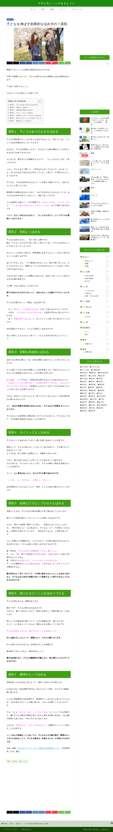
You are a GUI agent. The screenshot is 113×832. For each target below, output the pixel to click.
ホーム (33, 9)
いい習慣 (96, 301)
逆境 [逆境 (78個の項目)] (92, 411)
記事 (97, 266)
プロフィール (77, 9)
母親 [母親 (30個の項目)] (84, 396)
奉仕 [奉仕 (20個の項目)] (84, 381)
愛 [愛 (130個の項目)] (92, 387)
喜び (10, 761)
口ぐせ (97, 317)
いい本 (96, 286)
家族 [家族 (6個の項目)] (92, 381)
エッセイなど (97, 291)
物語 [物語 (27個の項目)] (92, 396)
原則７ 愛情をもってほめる (20, 121)
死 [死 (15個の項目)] (100, 393)
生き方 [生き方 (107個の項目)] (102, 396)
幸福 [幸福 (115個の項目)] (93, 384)
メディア (62, 9)
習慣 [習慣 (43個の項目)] (92, 402)
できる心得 (97, 276)
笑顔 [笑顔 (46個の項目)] (84, 402)
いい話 (96, 322)
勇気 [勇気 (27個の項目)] (84, 375)
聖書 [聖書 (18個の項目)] (84, 405)
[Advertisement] (39, 786)
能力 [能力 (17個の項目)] (92, 405)
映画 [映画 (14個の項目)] (84, 393)
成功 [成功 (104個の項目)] (84, 390)
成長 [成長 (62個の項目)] (93, 390)
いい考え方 (96, 307)
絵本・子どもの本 (97, 296)
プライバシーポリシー (11, 829)
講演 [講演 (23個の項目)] (84, 411)
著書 (52, 9)
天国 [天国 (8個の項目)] (100, 378)
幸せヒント (97, 261)
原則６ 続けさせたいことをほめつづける (25, 118)
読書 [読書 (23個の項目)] (100, 408)
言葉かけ (10, 19)
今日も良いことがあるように (56, 3)
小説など (97, 293)
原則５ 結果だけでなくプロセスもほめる (25, 115)
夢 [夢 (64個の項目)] (92, 378)
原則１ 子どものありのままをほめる (24, 105)
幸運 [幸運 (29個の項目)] (101, 384)
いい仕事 (96, 271)
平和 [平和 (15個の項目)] (84, 384)
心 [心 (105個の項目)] (84, 387)
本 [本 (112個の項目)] (92, 393)
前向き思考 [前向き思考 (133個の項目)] (103, 372)
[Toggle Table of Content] (38, 101)
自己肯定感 (24, 761)
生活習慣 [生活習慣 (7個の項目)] (85, 399)
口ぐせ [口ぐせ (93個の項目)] (93, 375)
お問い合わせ (26, 829)
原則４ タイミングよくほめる (21, 113)
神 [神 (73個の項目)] (102, 399)
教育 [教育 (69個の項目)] (101, 390)
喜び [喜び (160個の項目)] (84, 378)
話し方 (97, 281)
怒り (97, 334)
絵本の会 (97, 352)
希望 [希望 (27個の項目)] (100, 381)
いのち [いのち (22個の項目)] (85, 367)
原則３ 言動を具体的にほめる (21, 110)
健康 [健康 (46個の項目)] (93, 372)
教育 (16, 761)
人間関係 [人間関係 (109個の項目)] (96, 369)
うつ (97, 332)
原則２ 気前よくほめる (19, 107)
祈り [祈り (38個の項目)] (94, 399)
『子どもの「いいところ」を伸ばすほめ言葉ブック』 (38, 748)
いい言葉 (96, 312)
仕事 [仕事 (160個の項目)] (84, 372)
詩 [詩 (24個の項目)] (92, 408)
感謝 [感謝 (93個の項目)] (100, 387)
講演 (43, 9)
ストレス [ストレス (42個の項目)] (85, 369)
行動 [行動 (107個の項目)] (84, 408)
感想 (97, 264)
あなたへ (96, 257)
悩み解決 (96, 327)
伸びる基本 (97, 278)
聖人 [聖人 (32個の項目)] (101, 402)
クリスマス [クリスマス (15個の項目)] (95, 367)
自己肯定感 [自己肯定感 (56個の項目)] (103, 405)
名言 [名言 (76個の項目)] (102, 375)
